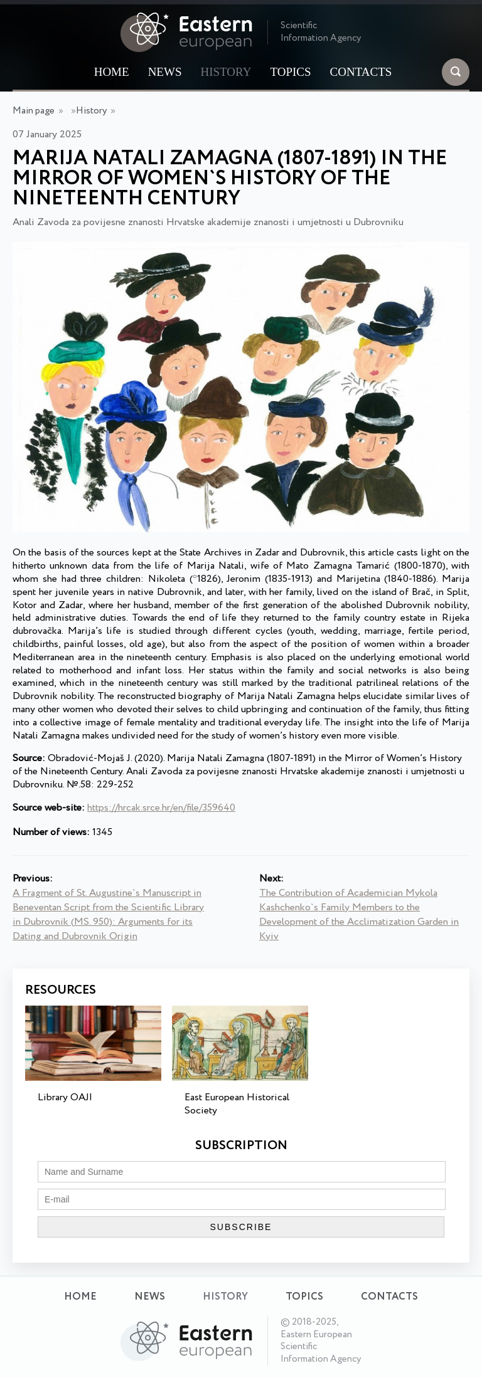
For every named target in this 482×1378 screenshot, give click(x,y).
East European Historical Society (237, 1104)
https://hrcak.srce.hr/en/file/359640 (161, 808)
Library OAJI (65, 1097)
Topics (290, 71)
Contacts (361, 71)
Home (111, 71)
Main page (34, 111)
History (225, 71)
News (165, 71)
